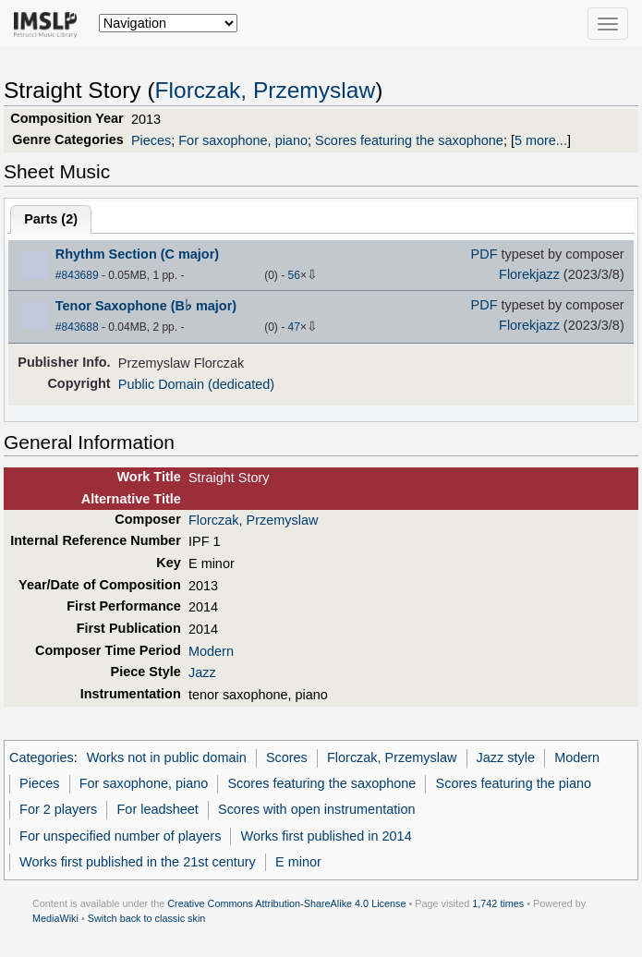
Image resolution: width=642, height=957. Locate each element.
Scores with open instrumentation (316, 809)
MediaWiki (55, 918)
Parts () (51, 219)
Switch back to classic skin (147, 918)
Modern (211, 651)
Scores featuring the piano (514, 783)
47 (294, 327)
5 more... (541, 140)
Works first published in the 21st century (137, 861)
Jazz (202, 672)
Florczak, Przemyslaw (265, 90)
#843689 (77, 275)
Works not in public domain (167, 757)
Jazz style (506, 757)
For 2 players (58, 809)
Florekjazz (529, 274)
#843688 (77, 327)
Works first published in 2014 (326, 836)
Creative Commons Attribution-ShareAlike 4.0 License (286, 903)
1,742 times (498, 903)
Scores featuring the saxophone (409, 140)
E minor (298, 861)
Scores (287, 757)
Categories (41, 757)
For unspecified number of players (120, 836)
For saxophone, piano (243, 140)
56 (294, 275)
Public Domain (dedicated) (196, 384)
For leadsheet (158, 809)
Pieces (151, 140)
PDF (484, 254)
